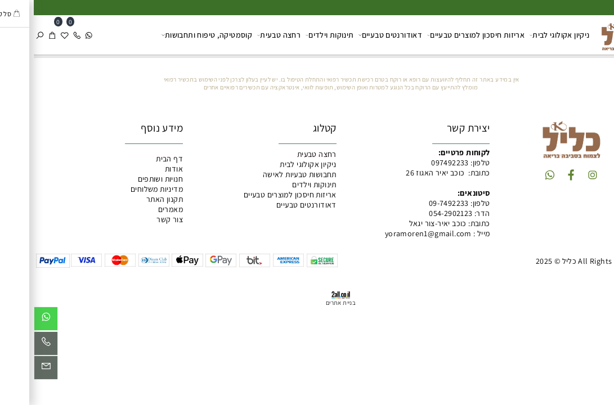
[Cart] (18, 35)
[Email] (12, 369)
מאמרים (136, 209)
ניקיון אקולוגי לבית (526, 35)
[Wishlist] (30, 35)
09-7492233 (415, 203)
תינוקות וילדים (296, 35)
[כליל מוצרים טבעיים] (585, 33)
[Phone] (43, 35)
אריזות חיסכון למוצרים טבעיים (442, 35)
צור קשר (136, 219)
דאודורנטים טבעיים (356, 35)
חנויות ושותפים (126, 179)
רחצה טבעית (245, 35)
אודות (140, 169)
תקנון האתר (131, 199)
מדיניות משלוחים (123, 189)
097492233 (416, 163)
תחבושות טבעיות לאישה (266, 174)
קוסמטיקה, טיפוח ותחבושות (173, 35)
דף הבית (135, 159)
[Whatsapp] (55, 35)
